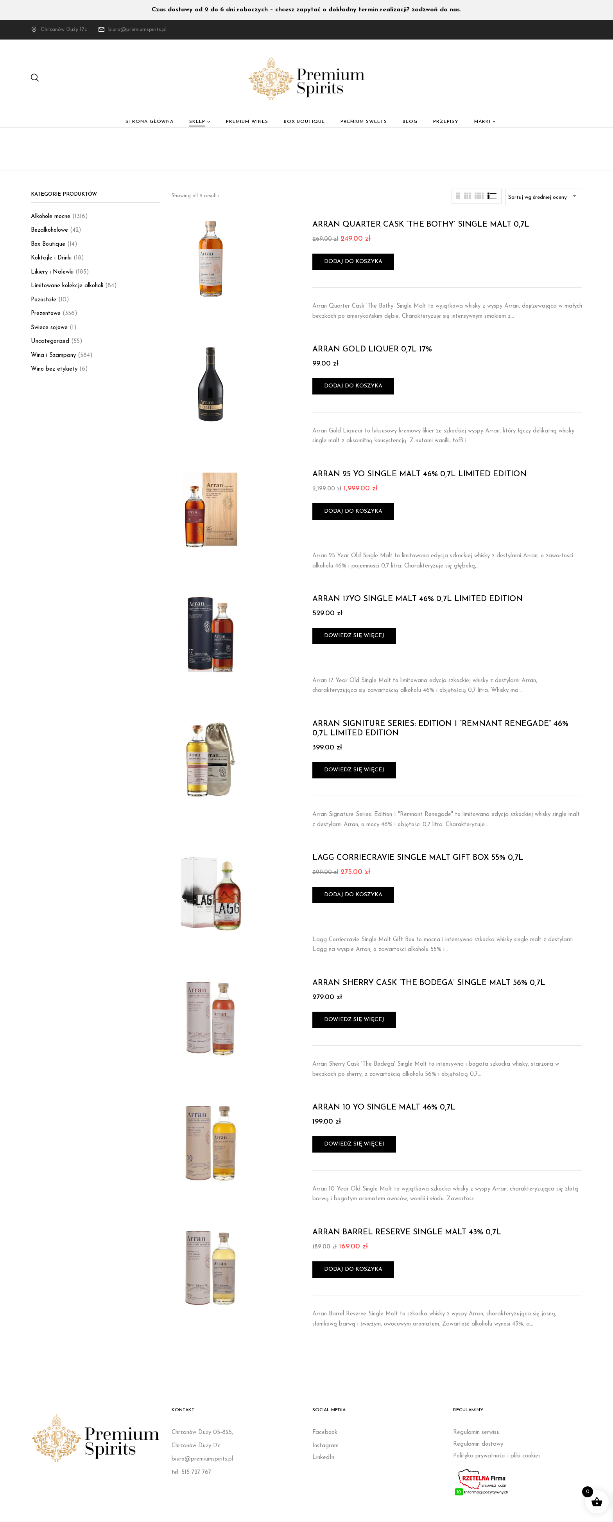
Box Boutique (48, 244)
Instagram (325, 1446)
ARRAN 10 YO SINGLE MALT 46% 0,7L (383, 1107)
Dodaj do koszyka (353, 262)
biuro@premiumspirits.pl (137, 29)
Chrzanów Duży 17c (59, 29)
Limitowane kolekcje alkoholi (67, 286)
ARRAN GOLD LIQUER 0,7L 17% (372, 349)
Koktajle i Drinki (51, 258)
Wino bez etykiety (54, 369)
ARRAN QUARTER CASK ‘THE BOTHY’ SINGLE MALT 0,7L (420, 225)
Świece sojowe (49, 328)
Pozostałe (43, 300)
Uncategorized (50, 341)
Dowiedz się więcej (354, 636)
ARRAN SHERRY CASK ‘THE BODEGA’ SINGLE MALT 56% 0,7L (428, 983)
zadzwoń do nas (436, 10)
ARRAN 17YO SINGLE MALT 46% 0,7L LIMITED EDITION (417, 599)
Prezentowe (46, 314)
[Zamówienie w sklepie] (543, 197)
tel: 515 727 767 (191, 1472)
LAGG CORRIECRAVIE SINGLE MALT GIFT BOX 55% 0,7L (417, 858)
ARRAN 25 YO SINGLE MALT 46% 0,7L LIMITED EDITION (419, 474)
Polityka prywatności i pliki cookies (497, 1456)
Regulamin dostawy (478, 1444)
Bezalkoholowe (49, 230)
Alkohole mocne (50, 217)
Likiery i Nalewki (52, 272)
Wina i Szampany (53, 355)
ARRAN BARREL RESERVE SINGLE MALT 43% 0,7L (406, 1232)
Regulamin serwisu (476, 1433)
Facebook (324, 1433)
